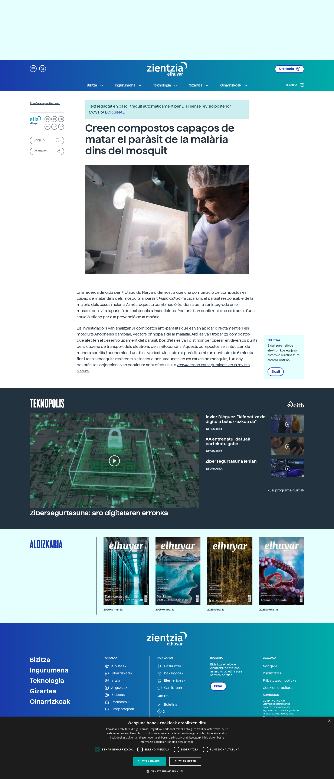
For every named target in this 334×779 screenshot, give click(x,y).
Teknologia (47, 680)
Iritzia (112, 680)
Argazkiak (116, 688)
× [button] (329, 721)
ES (54, 119)
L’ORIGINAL (115, 112)
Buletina (295, 85)
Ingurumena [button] (128, 85)
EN (47, 126)
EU (47, 119)
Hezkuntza (169, 666)
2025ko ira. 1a (215, 609)
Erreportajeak (119, 709)
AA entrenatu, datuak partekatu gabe (228, 441)
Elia (184, 106)
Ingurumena (49, 670)
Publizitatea (272, 673)
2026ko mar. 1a (113, 609)
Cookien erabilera (277, 688)
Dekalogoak (170, 673)
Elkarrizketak (118, 673)
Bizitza (40, 660)
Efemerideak (171, 680)
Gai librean (169, 688)
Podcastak (117, 702)
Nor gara (270, 666)
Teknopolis (47, 402)
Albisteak (115, 666)
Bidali (275, 372)
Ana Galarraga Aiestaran (45, 103)
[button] (33, 68)
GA (61, 126)
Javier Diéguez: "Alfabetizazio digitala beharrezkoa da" (236, 419)
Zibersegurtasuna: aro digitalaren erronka (99, 513)
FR (61, 119)
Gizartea (43, 691)
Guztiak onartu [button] (149, 761)
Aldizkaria (289, 69)
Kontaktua (271, 695)
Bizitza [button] (95, 85)
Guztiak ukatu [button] (185, 761)
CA (54, 126)
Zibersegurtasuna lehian (231, 461)
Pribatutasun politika (279, 680)
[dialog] (167, 748)
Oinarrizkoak (50, 701)
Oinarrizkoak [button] (234, 85)
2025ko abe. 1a (164, 609)
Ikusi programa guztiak (285, 490)
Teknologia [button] (165, 85)
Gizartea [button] (199, 85)
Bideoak (115, 695)
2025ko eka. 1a (268, 609)
